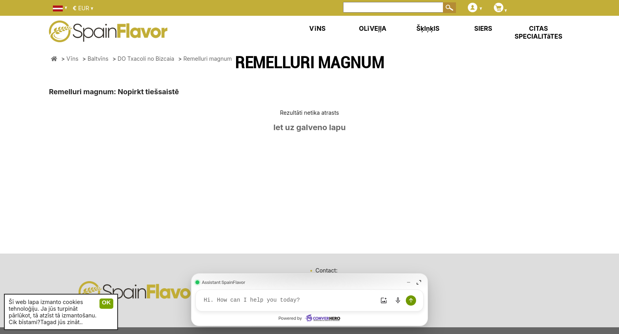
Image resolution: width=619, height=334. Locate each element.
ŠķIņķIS (427, 28)
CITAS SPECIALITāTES (539, 32)
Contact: (326, 270)
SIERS (483, 28)
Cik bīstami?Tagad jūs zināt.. (46, 322)
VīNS (317, 28)
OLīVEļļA (372, 28)
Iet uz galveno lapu (309, 127)
